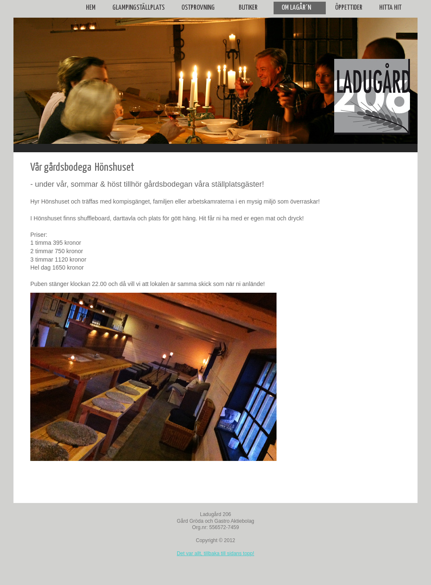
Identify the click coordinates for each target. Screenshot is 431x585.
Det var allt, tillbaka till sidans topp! (215, 553)
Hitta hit (390, 7)
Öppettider (348, 7)
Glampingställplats (138, 7)
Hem (91, 7)
